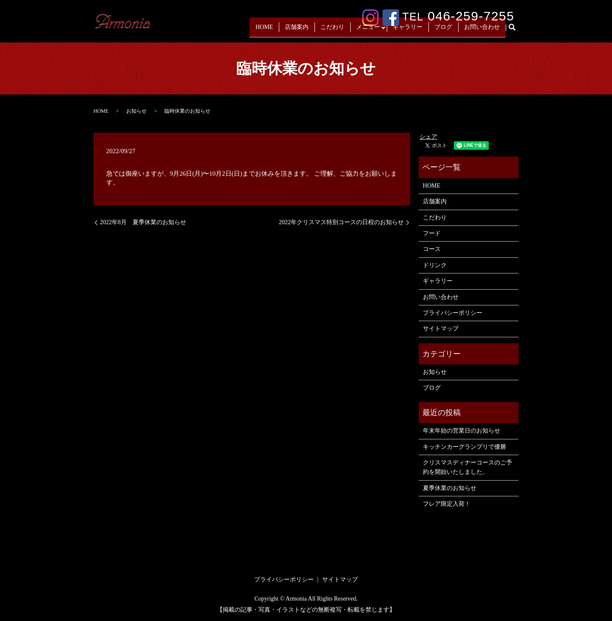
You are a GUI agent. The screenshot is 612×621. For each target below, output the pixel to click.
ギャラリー (407, 30)
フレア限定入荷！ (446, 504)
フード (432, 233)
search (515, 31)
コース (432, 249)
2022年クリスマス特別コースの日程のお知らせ (341, 222)
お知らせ (136, 111)
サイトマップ (441, 328)
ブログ (443, 30)
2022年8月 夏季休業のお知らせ (143, 222)
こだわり (330, 30)
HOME (262, 30)
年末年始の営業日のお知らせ (461, 430)
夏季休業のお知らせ (449, 488)
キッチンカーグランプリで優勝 (464, 447)
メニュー (366, 30)
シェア (428, 137)
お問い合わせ (482, 30)
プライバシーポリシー (452, 313)
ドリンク (435, 265)
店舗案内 (294, 30)
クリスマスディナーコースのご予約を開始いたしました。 (467, 467)
